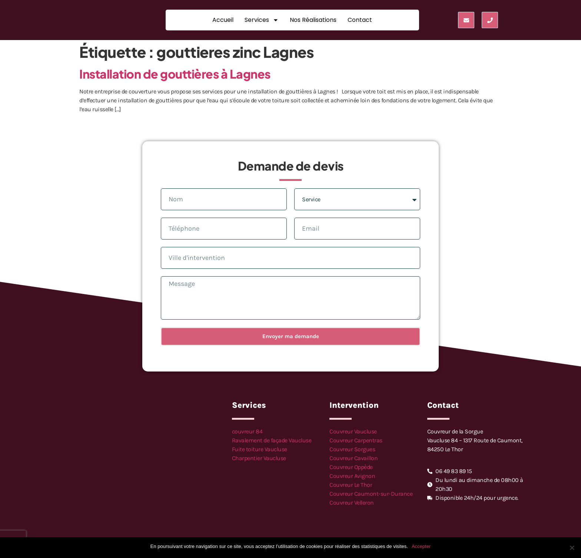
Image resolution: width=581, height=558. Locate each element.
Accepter (421, 546)
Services (262, 20)
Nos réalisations (313, 20)
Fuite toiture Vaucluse (259, 449)
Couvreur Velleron (351, 502)
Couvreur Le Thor (350, 484)
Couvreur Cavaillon (353, 458)
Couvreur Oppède (351, 466)
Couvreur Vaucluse (353, 431)
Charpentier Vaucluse (259, 458)
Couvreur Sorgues (352, 449)
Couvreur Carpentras (355, 440)
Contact (360, 20)
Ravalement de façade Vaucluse (272, 440)
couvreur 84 (247, 431)
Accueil (222, 20)
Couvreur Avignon (352, 475)
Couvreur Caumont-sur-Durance (370, 493)
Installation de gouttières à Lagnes (174, 73)
